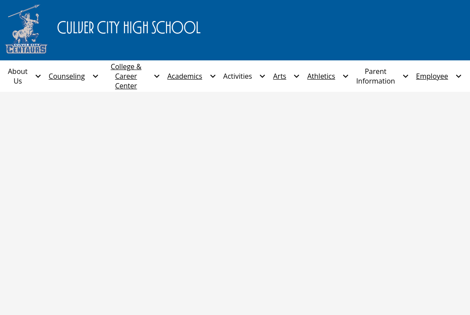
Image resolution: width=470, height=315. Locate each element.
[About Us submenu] (24, 76)
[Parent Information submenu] (383, 76)
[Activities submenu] (245, 76)
